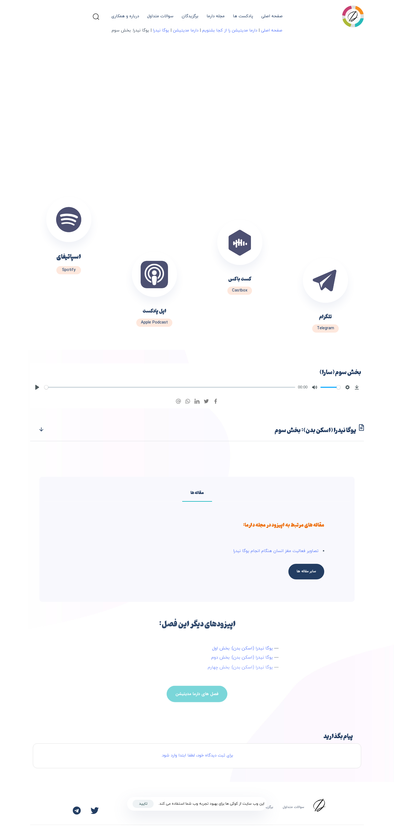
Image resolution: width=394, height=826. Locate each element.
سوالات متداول (160, 16)
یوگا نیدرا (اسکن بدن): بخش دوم (242, 659)
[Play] (37, 387)
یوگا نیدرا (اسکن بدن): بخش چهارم (240, 671)
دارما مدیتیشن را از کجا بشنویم (229, 30)
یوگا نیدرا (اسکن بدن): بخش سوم (201, 429)
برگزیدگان (190, 16)
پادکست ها (243, 16)
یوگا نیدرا (161, 30)
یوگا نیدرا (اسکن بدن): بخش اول (242, 649)
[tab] (197, 429)
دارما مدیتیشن (185, 30)
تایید (143, 803)
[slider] (169, 387)
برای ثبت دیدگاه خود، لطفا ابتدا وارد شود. (197, 755)
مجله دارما (216, 16)
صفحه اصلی (272, 16)
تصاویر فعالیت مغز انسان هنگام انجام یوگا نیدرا (275, 551)
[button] (95, 16)
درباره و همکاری (125, 16)
